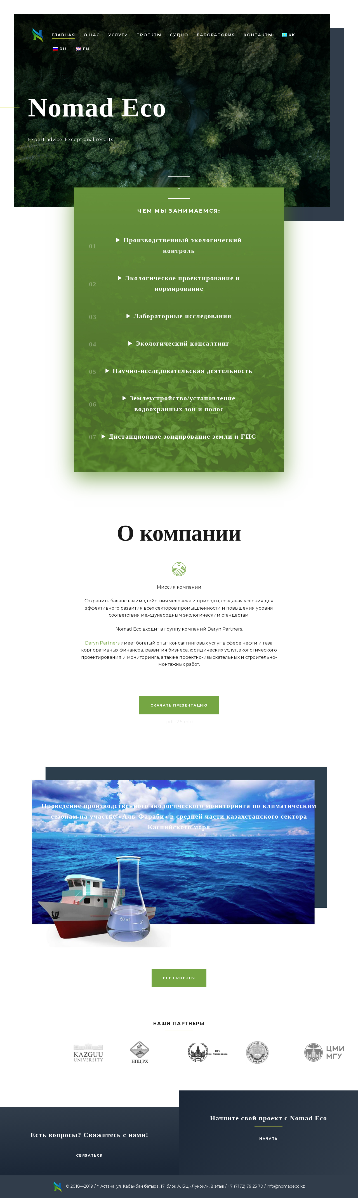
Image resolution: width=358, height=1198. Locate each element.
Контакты (258, 34)
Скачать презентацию (178, 705)
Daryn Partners (102, 643)
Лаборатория (216, 34)
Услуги (118, 34)
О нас (92, 34)
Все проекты (179, 978)
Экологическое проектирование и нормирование (182, 283)
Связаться (89, 1155)
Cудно (179, 34)
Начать (268, 1139)
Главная (63, 34)
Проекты (148, 34)
